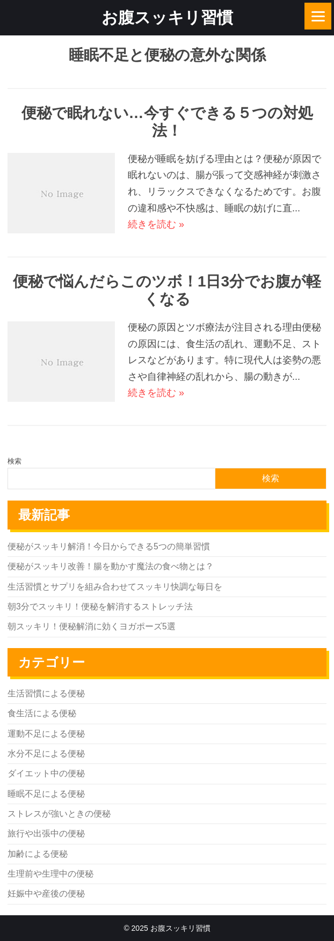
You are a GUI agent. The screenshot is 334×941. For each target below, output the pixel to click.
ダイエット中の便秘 (46, 773)
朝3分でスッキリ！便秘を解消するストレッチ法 (100, 606)
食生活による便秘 (42, 713)
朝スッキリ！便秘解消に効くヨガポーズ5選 (92, 626)
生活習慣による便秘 (46, 693)
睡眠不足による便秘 (46, 793)
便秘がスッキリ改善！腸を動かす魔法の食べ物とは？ (111, 566)
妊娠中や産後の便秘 (46, 893)
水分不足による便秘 (46, 753)
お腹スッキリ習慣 (167, 17)
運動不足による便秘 (46, 733)
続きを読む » (156, 224)
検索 (14, 461)
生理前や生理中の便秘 (50, 873)
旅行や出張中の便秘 (46, 833)
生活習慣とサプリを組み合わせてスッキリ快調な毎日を (115, 586)
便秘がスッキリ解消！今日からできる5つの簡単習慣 (109, 546)
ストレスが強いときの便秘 (59, 813)
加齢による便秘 (38, 853)
